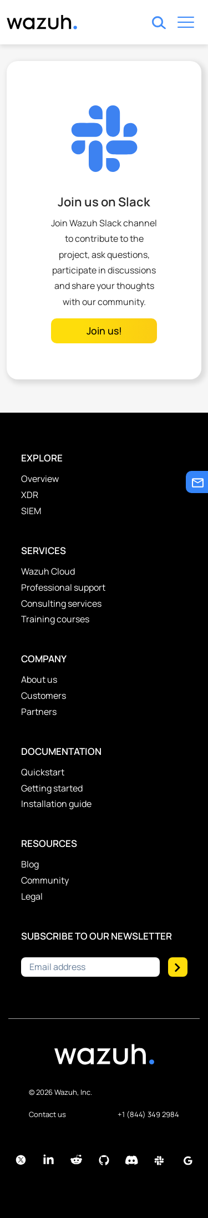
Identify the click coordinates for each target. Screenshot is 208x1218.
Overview (40, 479)
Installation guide (56, 804)
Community (45, 880)
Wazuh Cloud (48, 571)
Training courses (55, 619)
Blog (30, 864)
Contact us (47, 1114)
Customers (43, 695)
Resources (49, 843)
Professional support (63, 587)
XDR (29, 495)
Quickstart (42, 772)
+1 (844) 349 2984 (148, 1114)
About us (39, 679)
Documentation (61, 751)
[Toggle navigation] (185, 24)
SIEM (31, 511)
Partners (39, 712)
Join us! (104, 330)
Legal (32, 896)
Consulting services (61, 603)
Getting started (52, 788)
